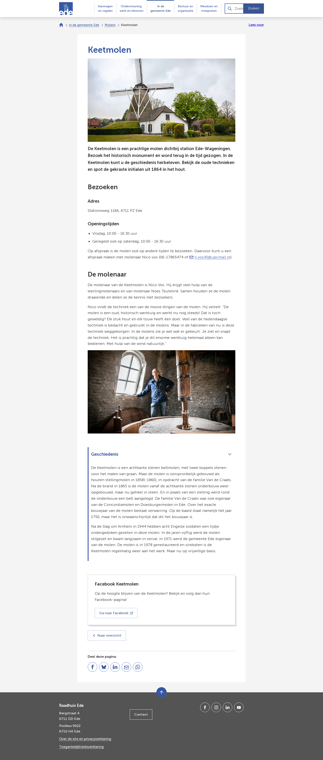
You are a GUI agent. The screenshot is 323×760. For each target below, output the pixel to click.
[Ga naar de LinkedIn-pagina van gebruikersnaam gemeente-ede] (227, 707)
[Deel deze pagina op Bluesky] (104, 667)
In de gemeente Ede (84, 25)
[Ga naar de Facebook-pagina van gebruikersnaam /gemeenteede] (205, 707)
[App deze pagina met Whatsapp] (138, 667)
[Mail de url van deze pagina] (126, 667)
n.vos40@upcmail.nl (209, 257)
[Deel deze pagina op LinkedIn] (115, 667)
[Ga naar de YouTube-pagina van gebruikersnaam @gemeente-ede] (239, 707)
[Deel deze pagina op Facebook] (92, 667)
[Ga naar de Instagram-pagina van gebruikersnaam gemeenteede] (216, 707)
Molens (110, 25)
